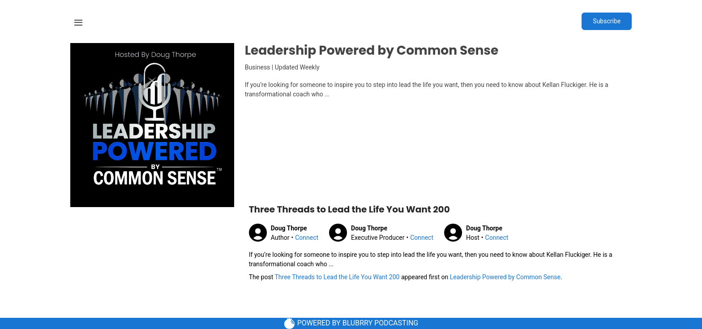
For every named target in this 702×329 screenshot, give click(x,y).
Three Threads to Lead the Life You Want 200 (336, 277)
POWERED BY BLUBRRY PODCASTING (351, 323)
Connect (306, 237)
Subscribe (607, 21)
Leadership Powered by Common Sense (505, 277)
